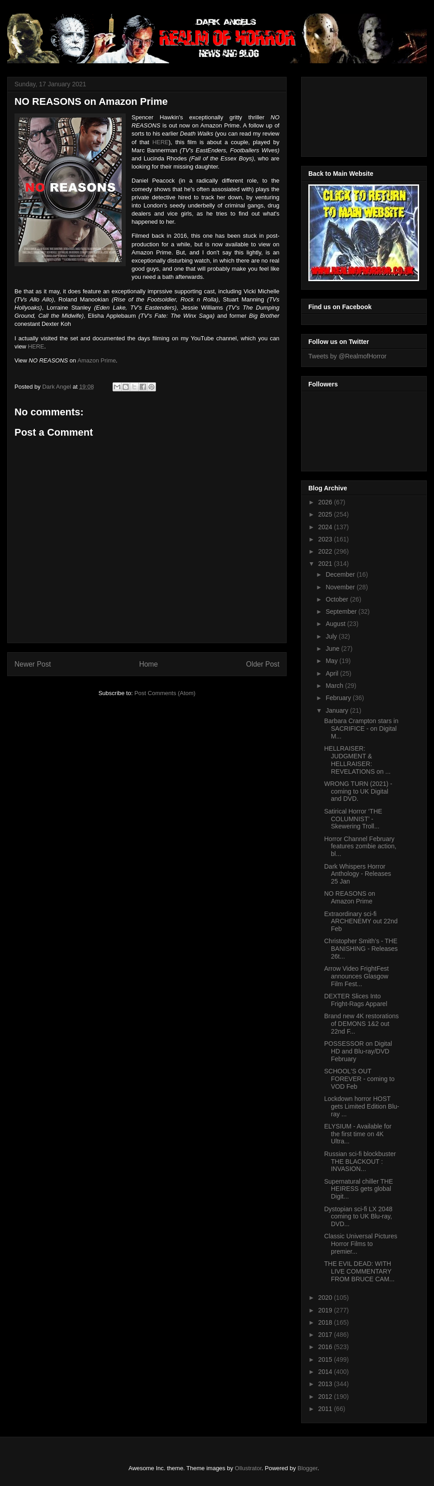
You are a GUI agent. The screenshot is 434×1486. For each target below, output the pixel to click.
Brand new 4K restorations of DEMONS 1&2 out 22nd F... (361, 1023)
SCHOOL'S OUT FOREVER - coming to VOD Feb (359, 1078)
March (335, 685)
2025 (326, 514)
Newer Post (32, 664)
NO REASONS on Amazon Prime (349, 897)
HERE (160, 142)
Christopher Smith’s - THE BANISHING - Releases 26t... (361, 948)
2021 (326, 563)
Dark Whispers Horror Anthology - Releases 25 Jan (357, 874)
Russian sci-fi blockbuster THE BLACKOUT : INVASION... (360, 1161)
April (333, 673)
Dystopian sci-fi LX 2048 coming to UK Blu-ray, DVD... (358, 1216)
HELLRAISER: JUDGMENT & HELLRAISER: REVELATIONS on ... (357, 760)
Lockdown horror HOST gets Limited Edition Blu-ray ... (361, 1106)
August (336, 623)
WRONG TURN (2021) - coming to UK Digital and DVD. (358, 791)
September (342, 611)
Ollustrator (248, 1468)
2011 (326, 1408)
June (333, 648)
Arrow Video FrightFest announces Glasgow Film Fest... (356, 976)
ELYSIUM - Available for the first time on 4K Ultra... (358, 1134)
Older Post (262, 664)
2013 (326, 1383)
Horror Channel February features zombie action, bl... (360, 846)
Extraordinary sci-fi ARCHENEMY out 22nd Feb (361, 921)
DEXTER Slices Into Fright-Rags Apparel (355, 999)
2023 (326, 539)
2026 (326, 502)
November (341, 587)
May (332, 660)
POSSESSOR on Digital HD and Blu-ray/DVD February (358, 1051)
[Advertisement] (349, 114)
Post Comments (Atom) (164, 693)
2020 (326, 1297)
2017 (326, 1334)
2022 (326, 551)
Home (148, 664)
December (341, 574)
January (338, 710)
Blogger (307, 1468)
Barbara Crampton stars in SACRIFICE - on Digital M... (361, 728)
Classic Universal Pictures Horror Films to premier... (360, 1243)
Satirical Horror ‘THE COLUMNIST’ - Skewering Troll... (353, 819)
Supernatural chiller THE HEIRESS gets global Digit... (358, 1189)
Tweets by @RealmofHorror (347, 356)
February (339, 697)
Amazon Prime (96, 360)
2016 (326, 1346)
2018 (326, 1322)
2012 (326, 1396)
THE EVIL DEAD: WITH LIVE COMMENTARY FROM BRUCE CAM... (359, 1271)
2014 (326, 1371)
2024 (326, 527)
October (338, 599)
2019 (326, 1310)
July (332, 636)
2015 (326, 1359)
